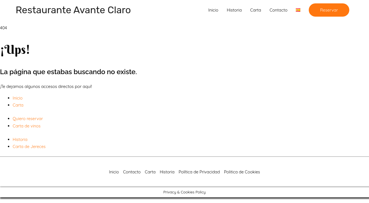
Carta (255, 10)
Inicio (213, 10)
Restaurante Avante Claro (74, 10)
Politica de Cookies (243, 172)
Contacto (279, 10)
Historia (234, 10)
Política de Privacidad (199, 172)
